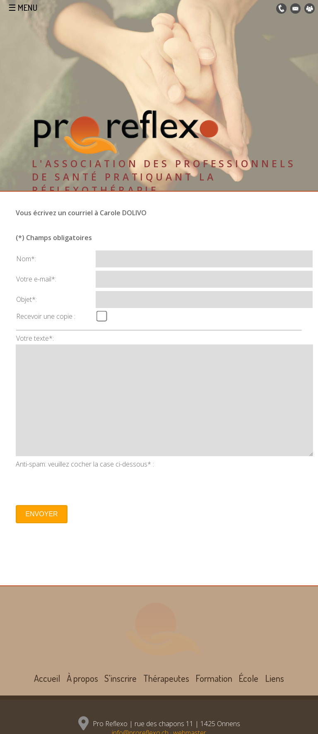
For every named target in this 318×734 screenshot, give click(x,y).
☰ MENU (22, 7)
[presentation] (79, 485)
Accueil (47, 678)
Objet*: (26, 299)
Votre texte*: (35, 338)
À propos (82, 678)
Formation (213, 678)
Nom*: (26, 258)
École (248, 678)
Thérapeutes (166, 678)
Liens (274, 678)
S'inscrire (120, 678)
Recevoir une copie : (45, 316)
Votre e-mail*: (36, 279)
